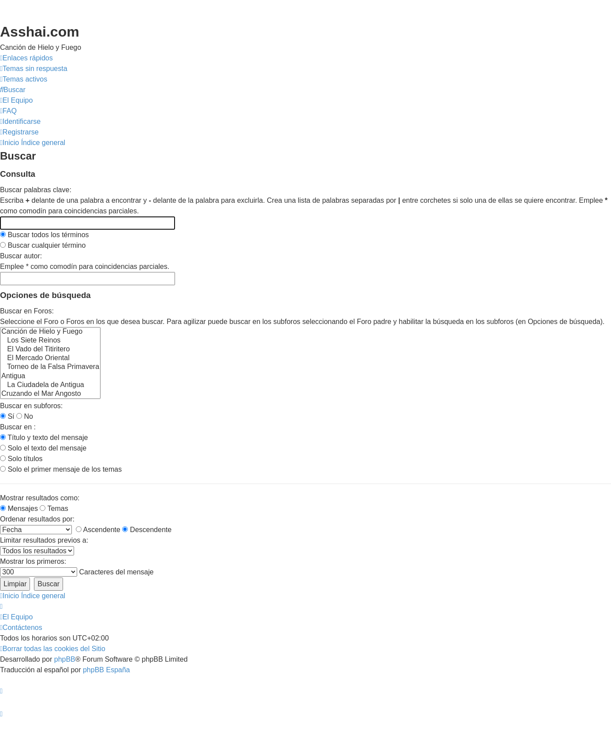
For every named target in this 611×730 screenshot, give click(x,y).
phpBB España (106, 670)
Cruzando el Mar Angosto (50, 394)
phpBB (64, 659)
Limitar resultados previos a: (44, 540)
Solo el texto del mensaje (43, 448)
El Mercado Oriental (50, 358)
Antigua (50, 376)
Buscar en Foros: (27, 311)
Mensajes (19, 508)
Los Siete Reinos (50, 340)
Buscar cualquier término (43, 245)
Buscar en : (18, 427)
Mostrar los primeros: (33, 561)
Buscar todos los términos (44, 234)
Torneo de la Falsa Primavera (50, 367)
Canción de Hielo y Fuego (50, 332)
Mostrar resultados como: (40, 498)
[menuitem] (33, 68)
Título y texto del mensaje (44, 437)
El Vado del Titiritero (50, 349)
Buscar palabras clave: (35, 190)
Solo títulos (21, 458)
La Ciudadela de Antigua (50, 385)
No (24, 416)
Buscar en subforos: (31, 406)
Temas (54, 508)
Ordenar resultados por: (37, 519)
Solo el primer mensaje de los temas (61, 469)
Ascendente (98, 529)
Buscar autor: (21, 256)
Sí (7, 416)
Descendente (146, 529)
